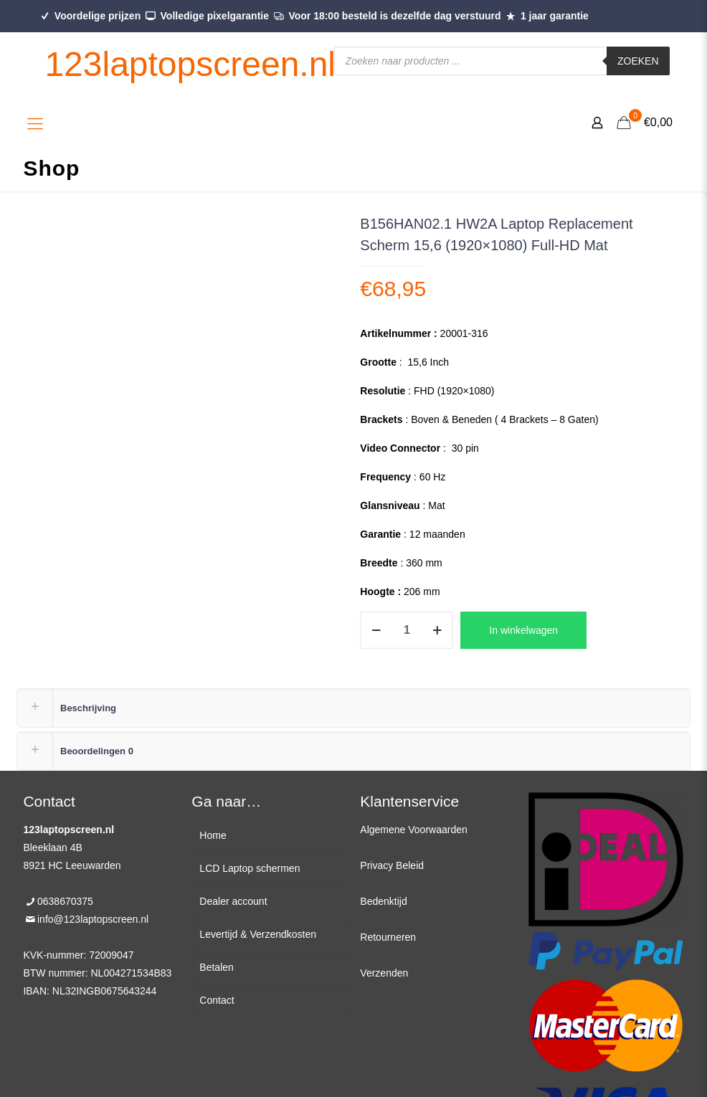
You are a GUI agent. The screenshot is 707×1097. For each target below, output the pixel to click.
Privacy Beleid (392, 865)
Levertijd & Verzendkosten (257, 934)
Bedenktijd (383, 901)
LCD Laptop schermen (249, 868)
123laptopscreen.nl (190, 64)
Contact (216, 1000)
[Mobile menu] (35, 124)
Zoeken (638, 61)
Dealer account (233, 901)
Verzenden (384, 973)
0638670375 (65, 901)
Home (212, 835)
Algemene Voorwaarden (413, 829)
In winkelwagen (523, 630)
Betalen (216, 967)
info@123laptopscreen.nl (92, 919)
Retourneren (388, 937)
